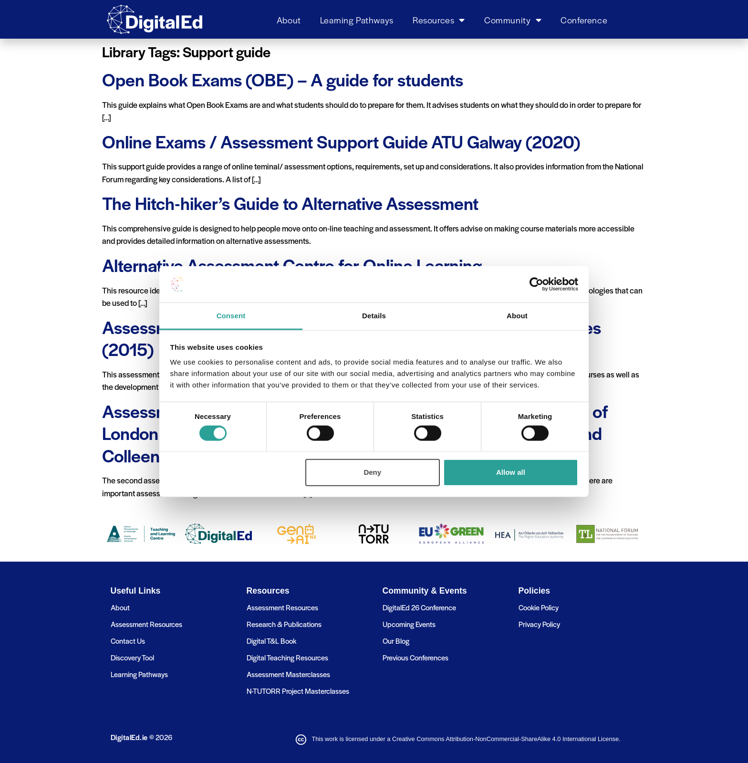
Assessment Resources (146, 624)
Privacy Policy (539, 624)
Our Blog (396, 641)
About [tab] (517, 316)
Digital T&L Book (271, 641)
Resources (439, 19)
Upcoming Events (409, 624)
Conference (584, 20)
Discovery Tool (132, 657)
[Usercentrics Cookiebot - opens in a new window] (536, 284)
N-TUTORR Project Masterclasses (298, 691)
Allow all (510, 472)
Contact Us (128, 641)
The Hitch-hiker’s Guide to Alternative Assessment (290, 202)
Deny (372, 472)
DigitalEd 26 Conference (419, 607)
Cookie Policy (539, 607)
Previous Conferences (415, 657)
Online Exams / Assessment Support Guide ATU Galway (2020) (341, 141)
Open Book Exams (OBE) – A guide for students (282, 79)
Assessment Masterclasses (288, 674)
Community (512, 19)
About (289, 20)
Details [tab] (374, 316)
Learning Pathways (357, 20)
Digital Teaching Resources (287, 657)
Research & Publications (284, 624)
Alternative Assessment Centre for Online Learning (292, 264)
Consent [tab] (231, 316)
